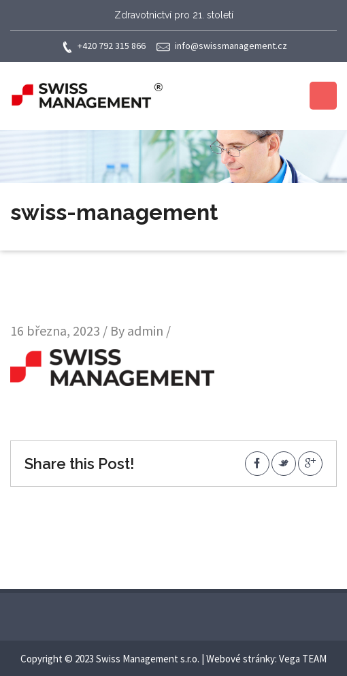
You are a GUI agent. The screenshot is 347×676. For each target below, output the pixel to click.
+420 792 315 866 (103, 46)
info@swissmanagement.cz (221, 46)
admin (145, 330)
